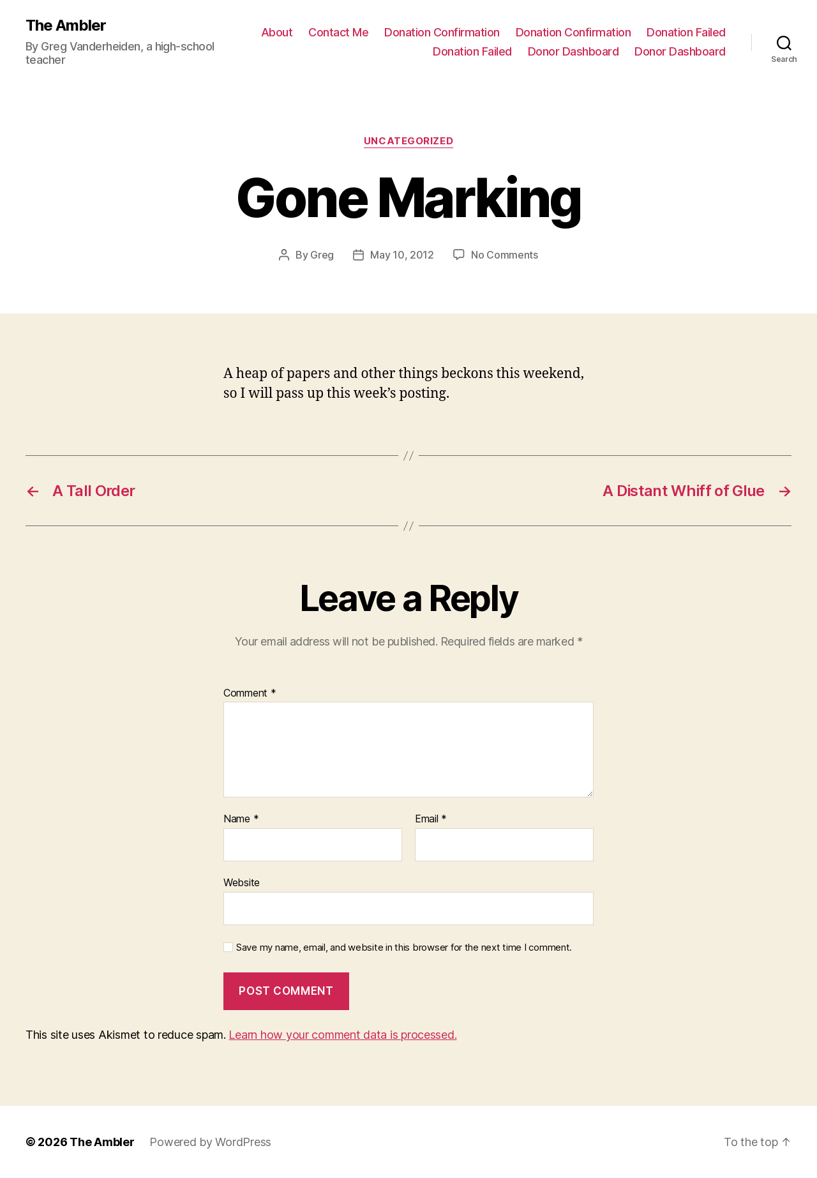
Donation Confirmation (442, 32)
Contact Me (338, 32)
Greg (322, 254)
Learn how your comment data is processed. (342, 1034)
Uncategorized (408, 141)
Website (241, 882)
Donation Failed (686, 32)
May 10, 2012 (402, 254)
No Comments (504, 254)
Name (241, 819)
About (277, 32)
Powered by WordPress (210, 1142)
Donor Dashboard (573, 51)
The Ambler (66, 25)
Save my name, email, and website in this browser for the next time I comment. (404, 947)
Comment (249, 693)
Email (431, 819)
